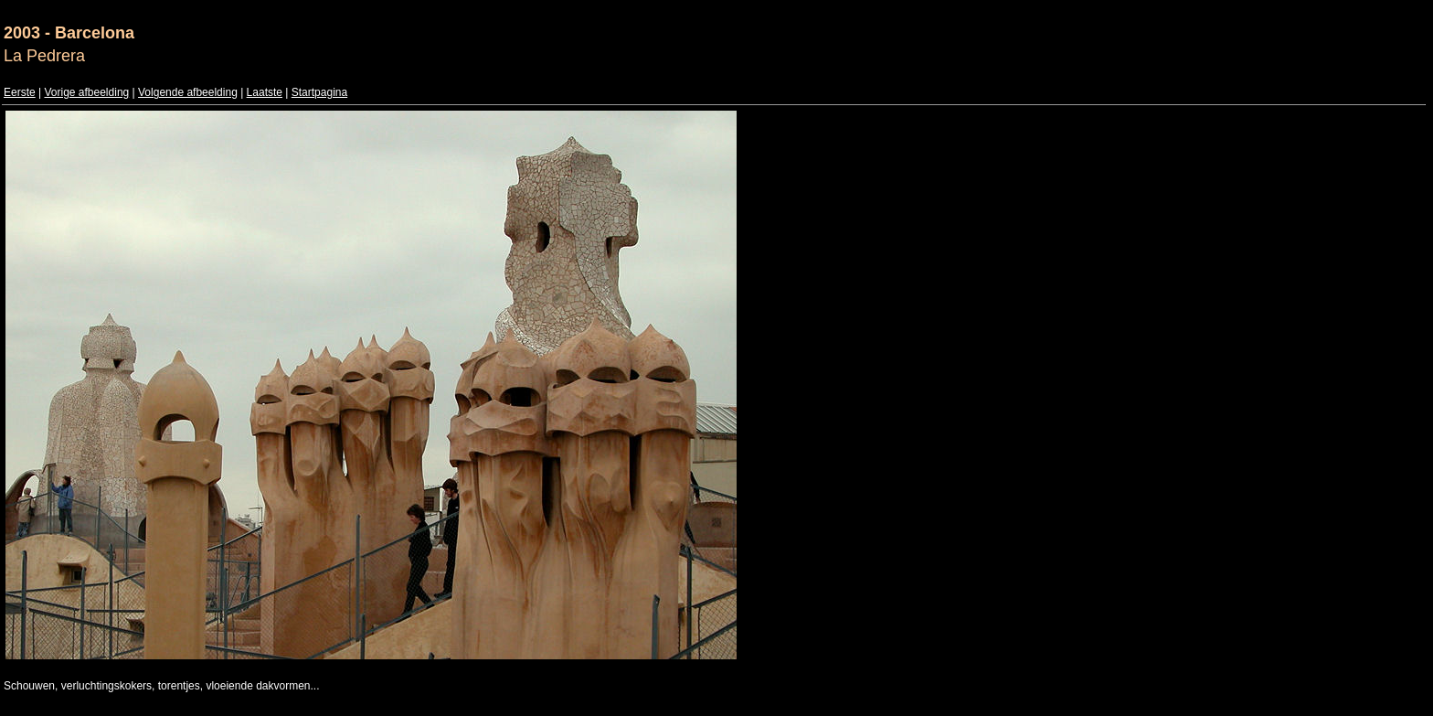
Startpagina (319, 92)
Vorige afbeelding (86, 92)
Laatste (264, 92)
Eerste (20, 92)
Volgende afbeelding (188, 92)
